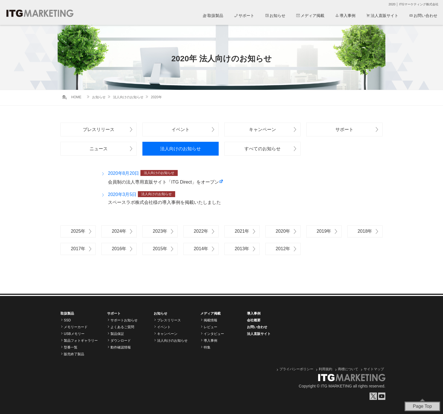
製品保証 (117, 334)
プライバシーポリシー (296, 369)
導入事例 (347, 15)
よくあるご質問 (122, 327)
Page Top (422, 406)
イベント (180, 129)
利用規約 (325, 369)
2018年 (365, 231)
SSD (67, 320)
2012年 (283, 248)
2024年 (119, 231)
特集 (207, 347)
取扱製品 (215, 15)
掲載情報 (210, 320)
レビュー (210, 327)
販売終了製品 (74, 354)
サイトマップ (374, 369)
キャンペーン (262, 129)
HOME (76, 97)
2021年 (242, 231)
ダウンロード (120, 341)
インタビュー (214, 334)
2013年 (242, 248)
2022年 (201, 231)
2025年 (78, 231)
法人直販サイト (384, 15)
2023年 (160, 231)
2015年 (160, 248)
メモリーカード (76, 327)
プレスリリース (98, 129)
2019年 (324, 231)
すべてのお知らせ (262, 148)
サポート (246, 15)
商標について (348, 369)
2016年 (119, 248)
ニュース (99, 148)
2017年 (78, 248)
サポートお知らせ (124, 320)
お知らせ (277, 15)
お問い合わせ (425, 15)
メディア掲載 (312, 15)
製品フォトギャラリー (81, 341)
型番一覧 (70, 347)
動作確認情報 (120, 347)
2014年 (201, 248)
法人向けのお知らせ (128, 97)
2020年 (283, 231)
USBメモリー (74, 334)
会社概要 (253, 320)
